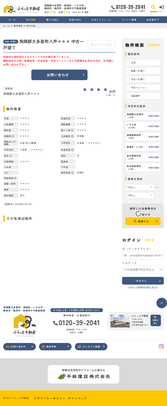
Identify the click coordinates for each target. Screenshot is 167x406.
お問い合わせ (58, 74)
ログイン (141, 281)
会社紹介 (152, 19)
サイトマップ (77, 398)
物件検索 (31, 19)
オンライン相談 (89, 346)
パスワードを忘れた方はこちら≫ (143, 287)
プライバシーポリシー (50, 398)
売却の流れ (75, 19)
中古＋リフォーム (101, 19)
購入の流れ (52, 19)
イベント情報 (129, 19)
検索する (141, 221)
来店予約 (49, 346)
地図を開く (156, 320)
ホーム (12, 19)
